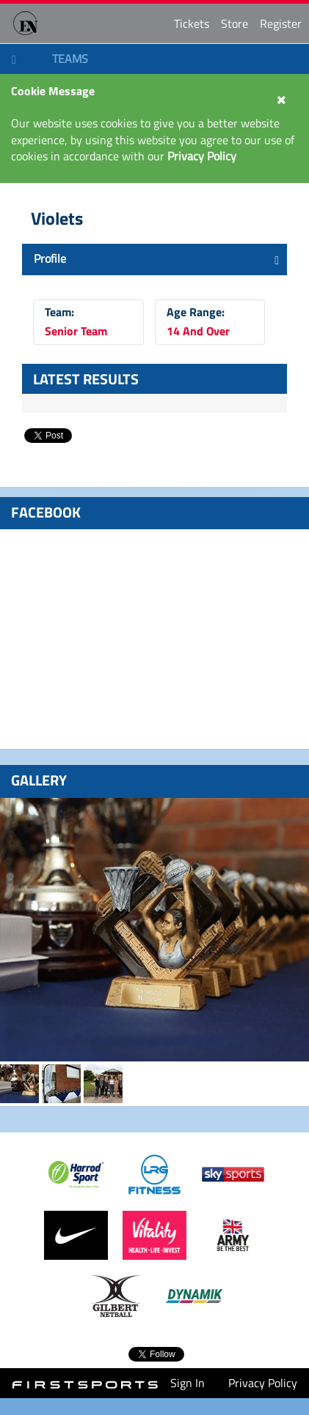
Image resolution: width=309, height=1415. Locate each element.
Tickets (191, 23)
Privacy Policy (262, 1383)
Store (234, 23)
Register (281, 23)
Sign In (187, 1383)
